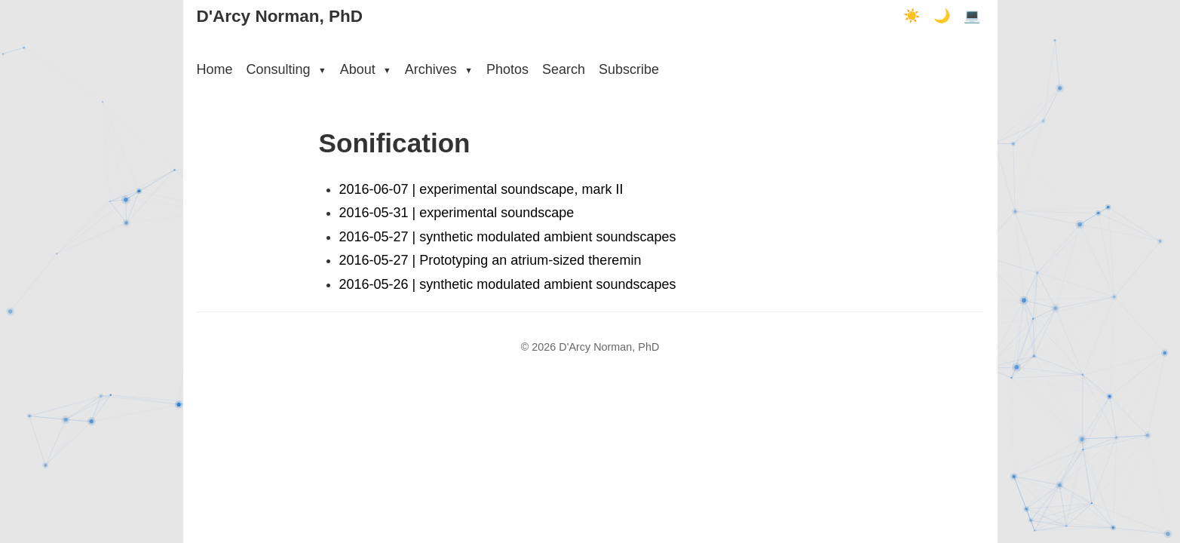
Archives (439, 69)
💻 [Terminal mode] (972, 15)
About (365, 69)
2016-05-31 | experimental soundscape (457, 212)
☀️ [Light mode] (911, 15)
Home (215, 69)
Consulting (286, 69)
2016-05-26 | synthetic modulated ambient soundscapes (507, 284)
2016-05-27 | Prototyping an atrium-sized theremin (490, 260)
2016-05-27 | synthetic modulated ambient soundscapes (507, 236)
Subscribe (629, 69)
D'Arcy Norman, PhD (280, 16)
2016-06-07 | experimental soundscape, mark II (481, 189)
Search (563, 69)
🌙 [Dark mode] (941, 15)
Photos (507, 69)
